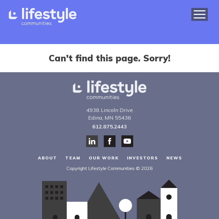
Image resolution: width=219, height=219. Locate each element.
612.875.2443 (109, 126)
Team (73, 158)
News (174, 158)
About (48, 158)
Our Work (104, 158)
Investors (142, 158)
